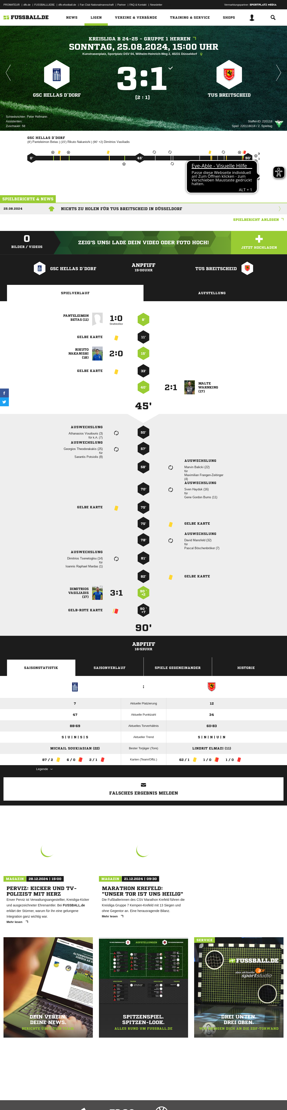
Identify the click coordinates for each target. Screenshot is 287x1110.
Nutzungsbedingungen (62, 1099)
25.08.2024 (13, 208)
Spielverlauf (75, 293)
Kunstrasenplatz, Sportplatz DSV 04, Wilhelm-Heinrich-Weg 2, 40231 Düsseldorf (143, 54)
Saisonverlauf (110, 667)
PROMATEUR (12, 4)
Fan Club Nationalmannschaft (97, 4)
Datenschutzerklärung (33, 1099)
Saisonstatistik (41, 667)
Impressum (10, 1099)
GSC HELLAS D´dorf (57, 94)
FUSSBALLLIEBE (44, 4)
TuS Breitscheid (229, 94)
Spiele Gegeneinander (178, 667)
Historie (246, 667)
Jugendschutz (87, 1099)
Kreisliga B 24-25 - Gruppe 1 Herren (143, 38)
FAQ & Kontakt (138, 4)
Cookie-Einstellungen (140, 1099)
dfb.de (27, 4)
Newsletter (156, 4)
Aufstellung (212, 293)
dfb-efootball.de (67, 4)
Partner (121, 4)
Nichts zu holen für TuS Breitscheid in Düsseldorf (121, 209)
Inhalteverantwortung (112, 1099)
